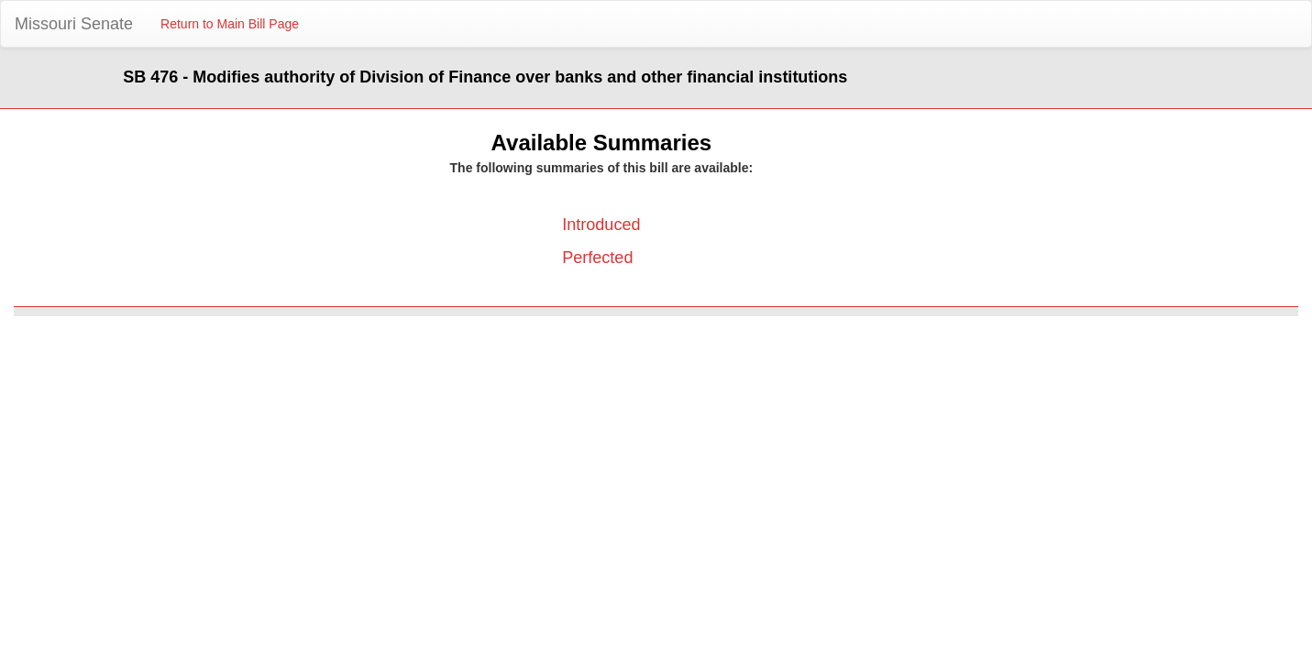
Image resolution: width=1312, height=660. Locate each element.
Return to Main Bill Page (229, 23)
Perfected (597, 257)
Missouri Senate (74, 24)
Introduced (601, 224)
